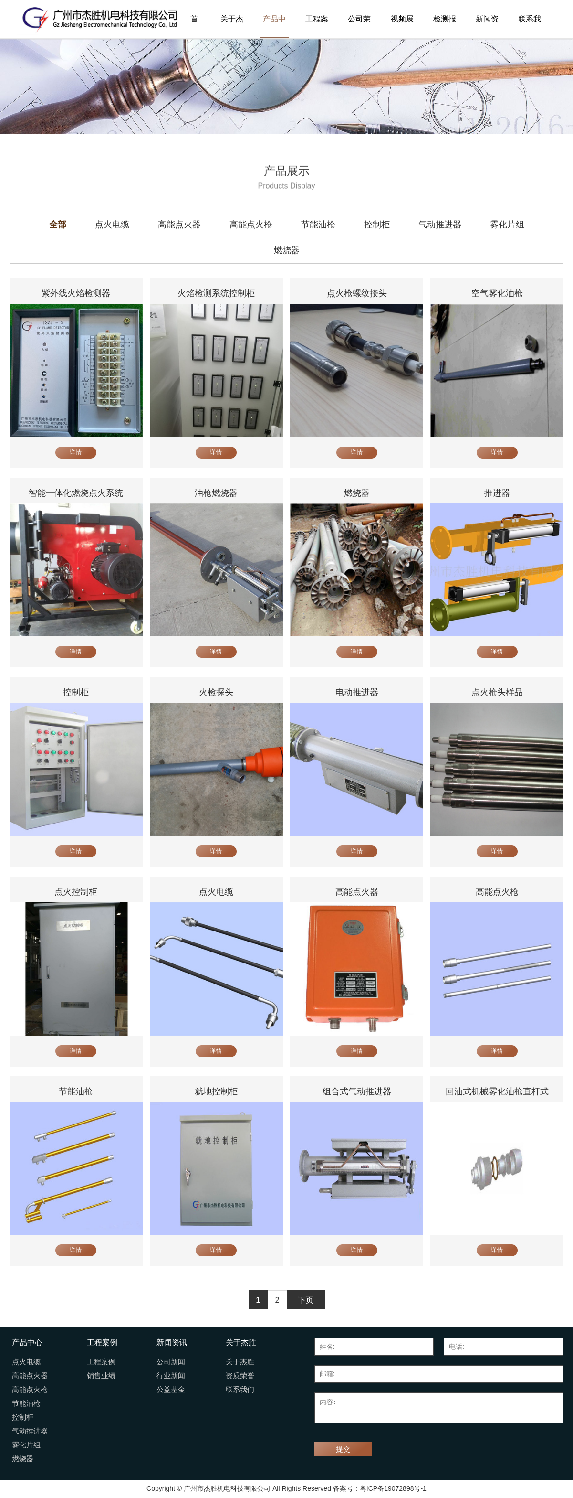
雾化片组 (26, 1445)
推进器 (497, 493)
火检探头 (216, 692)
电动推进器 (356, 692)
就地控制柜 (216, 1091)
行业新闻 (170, 1376)
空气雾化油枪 (497, 293)
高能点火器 (356, 892)
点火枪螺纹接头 (357, 293)
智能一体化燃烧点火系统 (76, 493)
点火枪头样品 (497, 692)
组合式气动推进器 (357, 1091)
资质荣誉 (240, 1376)
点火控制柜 (75, 892)
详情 (76, 452)
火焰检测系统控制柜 (216, 293)
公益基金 (170, 1389)
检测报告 (444, 26)
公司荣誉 (359, 26)
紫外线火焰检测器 (76, 293)
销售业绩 (101, 1376)
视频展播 (402, 26)
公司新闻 (170, 1362)
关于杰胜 (231, 26)
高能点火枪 (497, 892)
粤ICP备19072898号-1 (393, 1488)
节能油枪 (76, 1091)
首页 (194, 26)
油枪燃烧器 (216, 493)
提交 (343, 1449)
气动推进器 (30, 1431)
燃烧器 (357, 493)
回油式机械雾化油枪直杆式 (497, 1091)
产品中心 (274, 26)
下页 (305, 1300)
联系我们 (529, 26)
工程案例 (316, 26)
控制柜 (76, 692)
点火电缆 (216, 892)
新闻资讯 (487, 26)
